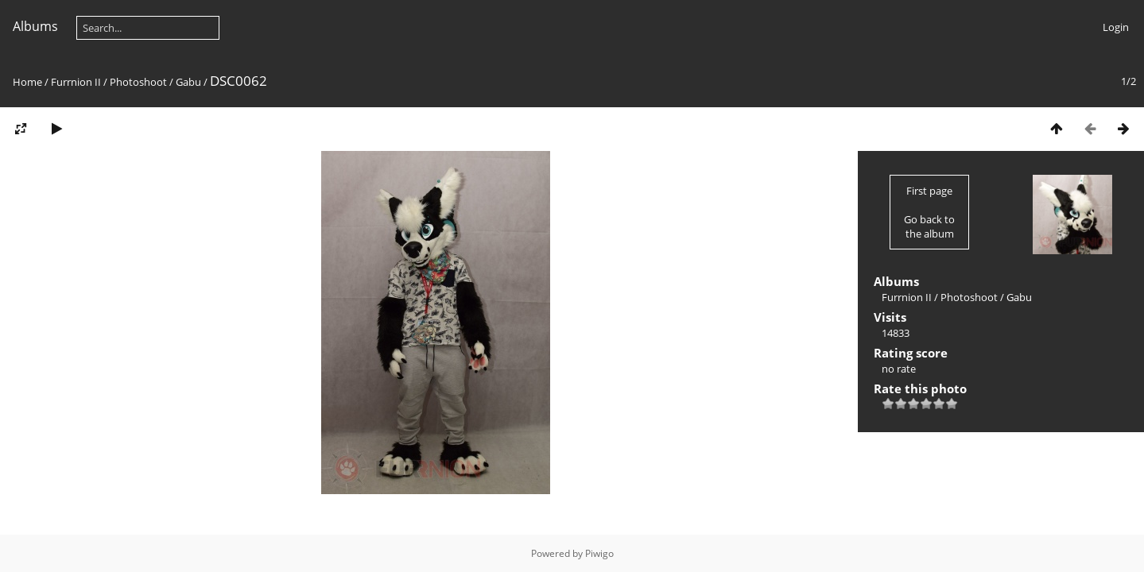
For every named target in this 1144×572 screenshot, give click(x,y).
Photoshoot (138, 82)
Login (1116, 27)
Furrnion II (76, 82)
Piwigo (599, 553)
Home (27, 82)
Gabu (188, 82)
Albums (35, 26)
